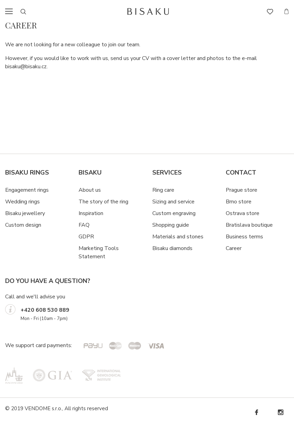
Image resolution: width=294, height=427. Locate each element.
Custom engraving (174, 213)
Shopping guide (170, 225)
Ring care (163, 190)
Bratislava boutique (249, 225)
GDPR (86, 236)
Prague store (241, 190)
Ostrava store (242, 213)
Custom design (23, 225)
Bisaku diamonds (172, 248)
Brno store (238, 201)
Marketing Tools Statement (99, 252)
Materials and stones (177, 236)
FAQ (84, 225)
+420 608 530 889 (45, 310)
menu (11, 11)
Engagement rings (27, 190)
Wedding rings (22, 201)
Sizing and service (173, 201)
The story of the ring (103, 201)
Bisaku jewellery (25, 213)
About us (90, 190)
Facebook (256, 412)
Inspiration (91, 213)
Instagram (280, 412)
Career (234, 248)
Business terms (244, 236)
